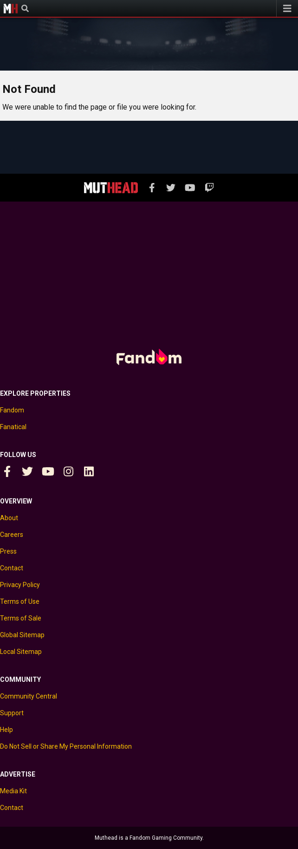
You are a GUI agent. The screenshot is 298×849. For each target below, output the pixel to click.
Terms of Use (19, 601)
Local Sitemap (21, 651)
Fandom (12, 410)
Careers (11, 534)
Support (12, 713)
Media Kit (13, 791)
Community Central (28, 696)
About (9, 518)
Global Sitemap (22, 635)
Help (6, 729)
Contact (11, 568)
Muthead (10, 8)
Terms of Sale (20, 618)
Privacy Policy (20, 584)
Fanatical (13, 427)
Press (8, 551)
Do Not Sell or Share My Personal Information (66, 746)
